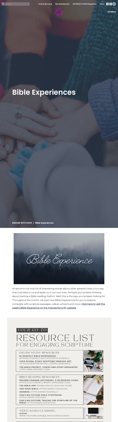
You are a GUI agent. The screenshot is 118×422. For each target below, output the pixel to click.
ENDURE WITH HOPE (22, 222)
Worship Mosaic (62, 4)
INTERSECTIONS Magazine (84, 4)
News (102, 4)
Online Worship (45, 4)
